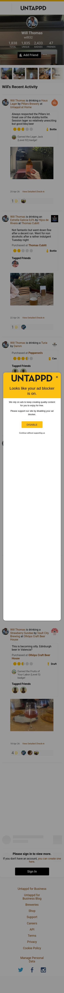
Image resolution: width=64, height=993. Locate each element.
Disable (32, 424)
